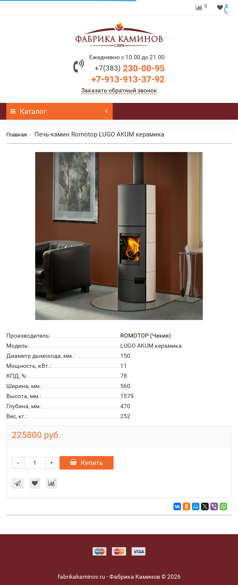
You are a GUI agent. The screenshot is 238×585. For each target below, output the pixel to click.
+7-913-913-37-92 (128, 79)
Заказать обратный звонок (119, 90)
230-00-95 (130, 68)
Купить (86, 463)
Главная (16, 134)
